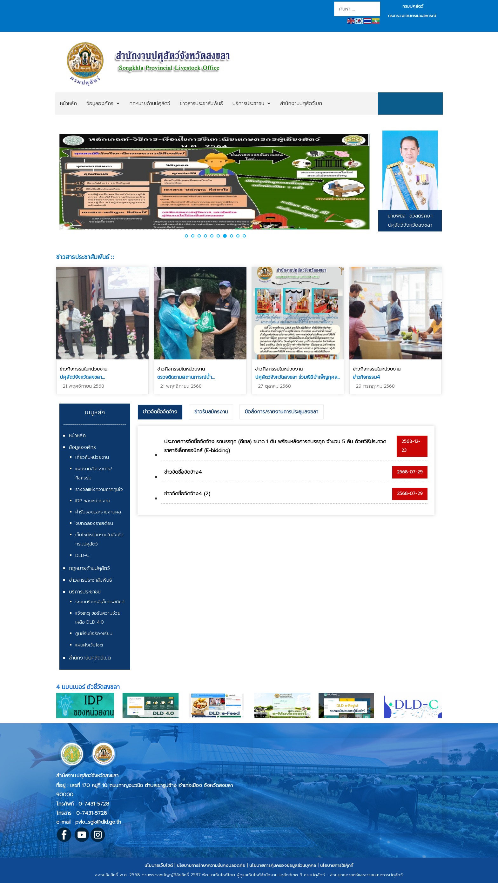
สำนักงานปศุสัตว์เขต (90, 658)
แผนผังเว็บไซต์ (89, 645)
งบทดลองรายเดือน (94, 523)
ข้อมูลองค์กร (82, 447)
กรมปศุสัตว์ (412, 6)
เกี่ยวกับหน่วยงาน (92, 457)
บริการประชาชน (85, 592)
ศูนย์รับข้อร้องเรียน (93, 633)
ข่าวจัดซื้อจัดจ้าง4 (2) (187, 494)
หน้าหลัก (77, 435)
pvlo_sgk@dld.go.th (98, 822)
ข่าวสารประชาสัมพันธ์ (90, 580)
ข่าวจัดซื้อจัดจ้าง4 (183, 472)
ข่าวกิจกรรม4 (366, 377)
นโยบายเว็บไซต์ (159, 865)
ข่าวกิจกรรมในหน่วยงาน (83, 368)
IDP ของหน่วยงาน (92, 501)
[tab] (160, 412)
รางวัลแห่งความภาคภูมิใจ (99, 489)
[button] (186, 235)
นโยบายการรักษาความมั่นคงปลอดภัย (211, 865)
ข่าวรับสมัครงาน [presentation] (211, 412)
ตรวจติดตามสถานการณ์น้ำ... (186, 377)
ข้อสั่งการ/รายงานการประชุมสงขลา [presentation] (281, 412)
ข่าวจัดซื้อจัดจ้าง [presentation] (160, 412)
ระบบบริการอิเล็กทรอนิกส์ (99, 602)
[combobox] (357, 9)
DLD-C (82, 555)
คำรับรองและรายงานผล (98, 512)
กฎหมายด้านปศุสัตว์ (89, 568)
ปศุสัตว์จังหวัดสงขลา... (82, 377)
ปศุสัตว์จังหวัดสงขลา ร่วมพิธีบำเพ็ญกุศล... (297, 377)
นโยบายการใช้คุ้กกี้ (336, 865)
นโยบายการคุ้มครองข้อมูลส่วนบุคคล (282, 865)
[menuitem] (68, 103)
